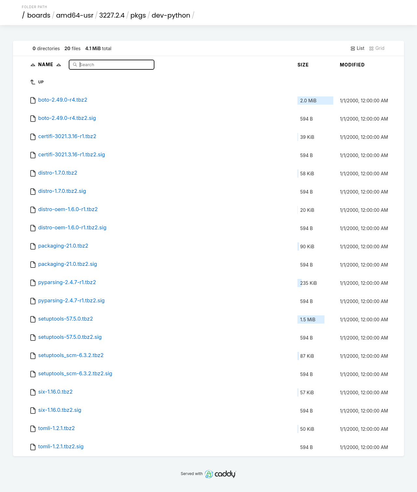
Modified (352, 64)
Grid (376, 48)
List (357, 48)
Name (51, 64)
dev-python (171, 15)
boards (38, 15)
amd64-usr (74, 15)
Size (303, 64)
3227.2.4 (112, 15)
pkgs (138, 15)
